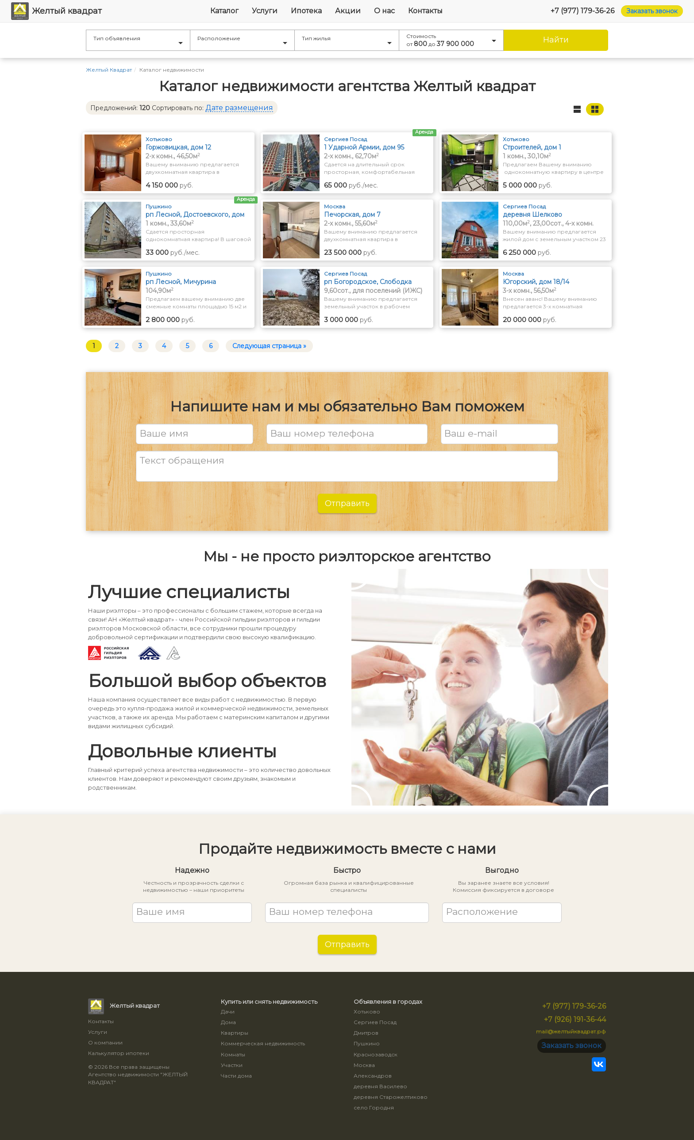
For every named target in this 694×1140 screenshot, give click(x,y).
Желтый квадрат (56, 11)
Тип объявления (138, 39)
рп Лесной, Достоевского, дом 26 (195, 215)
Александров (373, 1075)
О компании (105, 1042)
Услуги (265, 11)
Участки (232, 1065)
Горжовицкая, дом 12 (178, 147)
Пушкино (367, 1043)
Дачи (228, 1011)
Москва (364, 1065)
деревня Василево (380, 1086)
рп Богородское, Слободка (368, 282)
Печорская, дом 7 (352, 215)
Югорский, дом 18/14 (536, 282)
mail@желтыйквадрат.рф (571, 1031)
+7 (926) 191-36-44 (575, 1019)
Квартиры (234, 1032)
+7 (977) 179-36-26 (582, 11)
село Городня (374, 1107)
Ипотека (306, 11)
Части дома (236, 1075)
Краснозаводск (375, 1054)
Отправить (347, 503)
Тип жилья (347, 39)
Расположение (242, 39)
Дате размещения (239, 108)
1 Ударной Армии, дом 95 (364, 147)
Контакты (425, 11)
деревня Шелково (532, 215)
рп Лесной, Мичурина (181, 282)
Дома (228, 1022)
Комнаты (233, 1054)
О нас (384, 11)
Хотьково (367, 1011)
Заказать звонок (652, 11)
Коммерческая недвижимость (263, 1043)
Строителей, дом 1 (532, 147)
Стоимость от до (451, 40)
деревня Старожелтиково (391, 1097)
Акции (348, 11)
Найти (556, 40)
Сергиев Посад (375, 1022)
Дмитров (366, 1032)
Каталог (224, 11)
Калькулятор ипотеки (118, 1053)
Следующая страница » (269, 346)
